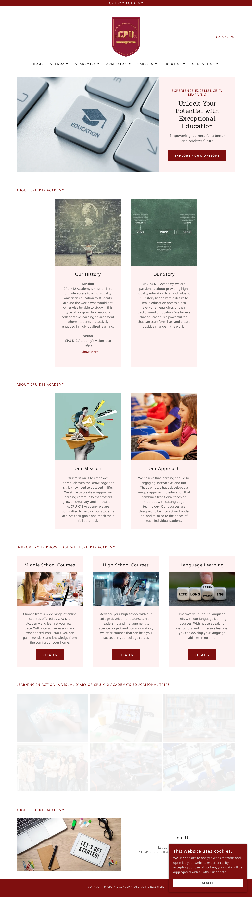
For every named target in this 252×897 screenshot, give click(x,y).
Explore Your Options (197, 155)
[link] (126, 36)
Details (49, 655)
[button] (59, 63)
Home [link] (38, 64)
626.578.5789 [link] (225, 37)
